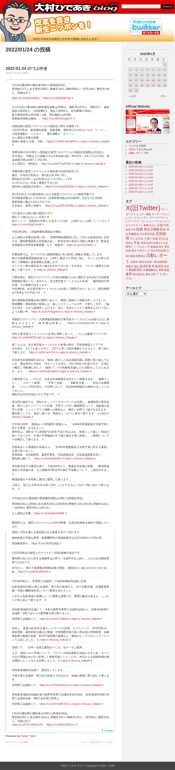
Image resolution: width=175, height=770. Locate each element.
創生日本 (131, 229)
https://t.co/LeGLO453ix (53, 618)
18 (142, 80)
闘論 (166, 270)
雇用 (129, 274)
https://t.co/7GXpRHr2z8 (54, 685)
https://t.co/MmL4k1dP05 (62, 141)
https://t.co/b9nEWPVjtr (57, 98)
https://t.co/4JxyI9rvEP (47, 458)
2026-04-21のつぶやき (141, 173)
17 (136, 80)
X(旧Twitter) (143, 208)
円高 (166, 225)
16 (130, 80)
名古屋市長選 (147, 234)
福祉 (136, 266)
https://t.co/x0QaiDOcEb (59, 186)
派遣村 (134, 261)
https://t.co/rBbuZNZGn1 (60, 724)
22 (165, 80)
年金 (137, 243)
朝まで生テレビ (140, 250)
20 (153, 80)
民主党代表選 (158, 250)
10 (136, 75)
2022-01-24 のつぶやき (27, 68)
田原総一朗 (150, 261)
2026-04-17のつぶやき (141, 188)
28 (159, 85)
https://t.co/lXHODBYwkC (27, 337)
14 (159, 75)
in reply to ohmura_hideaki (93, 141)
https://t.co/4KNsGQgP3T (57, 118)
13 (153, 75)
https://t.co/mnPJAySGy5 (56, 163)
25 (142, 85)
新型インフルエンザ (138, 246)
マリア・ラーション (143, 221)
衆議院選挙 (135, 269)
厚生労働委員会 (155, 229)
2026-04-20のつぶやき (141, 177)
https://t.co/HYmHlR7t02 (53, 704)
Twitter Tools (28, 736)
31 (136, 91)
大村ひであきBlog (138, 149)
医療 (139, 229)
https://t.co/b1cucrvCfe (42, 352)
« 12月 (132, 96)
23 (130, 85)
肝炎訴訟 (158, 266)
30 (130, 91)
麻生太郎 (151, 274)
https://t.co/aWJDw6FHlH (33, 571)
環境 (141, 261)
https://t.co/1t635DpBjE (45, 543)
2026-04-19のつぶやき (141, 181)
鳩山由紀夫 (139, 274)
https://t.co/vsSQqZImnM (27, 224)
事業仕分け (150, 225)
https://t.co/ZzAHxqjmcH (45, 311)
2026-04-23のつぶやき (141, 166)
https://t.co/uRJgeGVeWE (49, 513)
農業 (161, 270)
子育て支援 (151, 238)
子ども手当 (136, 238)
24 (136, 85)
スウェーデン (141, 217)
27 (153, 85)
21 (159, 80)
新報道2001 (157, 246)
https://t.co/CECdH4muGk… (29, 724)
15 (165, 75)
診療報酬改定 (150, 270)
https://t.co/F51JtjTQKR (43, 371)
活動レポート (136, 153)
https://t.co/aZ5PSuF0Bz (59, 205)
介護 (160, 225)
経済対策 (145, 266)
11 (142, 75)
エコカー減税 (143, 214)
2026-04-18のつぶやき (141, 184)
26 (148, 85)
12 (148, 75)
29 (165, 85)
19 (148, 80)
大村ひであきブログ (75, 7)
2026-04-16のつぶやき (141, 191)
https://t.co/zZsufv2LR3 (81, 323)
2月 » (163, 96)
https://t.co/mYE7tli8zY (80, 245)
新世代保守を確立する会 (154, 243)
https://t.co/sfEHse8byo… (27, 98)
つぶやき (23, 742)
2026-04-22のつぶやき (141, 170)
